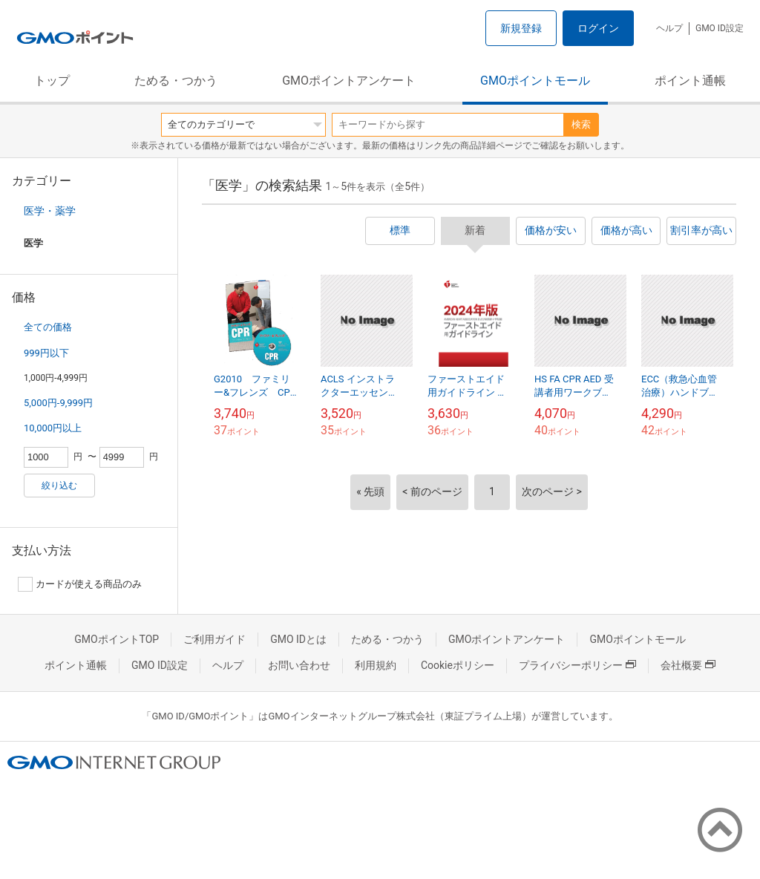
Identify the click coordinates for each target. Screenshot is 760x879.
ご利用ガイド (214, 639)
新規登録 (521, 28)
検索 (581, 124)
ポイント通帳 (690, 80)
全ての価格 (48, 327)
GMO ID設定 (719, 28)
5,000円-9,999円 (58, 402)
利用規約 (375, 665)
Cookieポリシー (457, 665)
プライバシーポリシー (577, 665)
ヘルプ (669, 28)
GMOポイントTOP (116, 639)
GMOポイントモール (535, 80)
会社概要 (688, 665)
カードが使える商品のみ (80, 584)
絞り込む (59, 485)
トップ (52, 80)
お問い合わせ (299, 665)
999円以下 (46, 353)
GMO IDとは (298, 639)
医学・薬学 (50, 211)
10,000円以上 (53, 428)
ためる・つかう (175, 80)
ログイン (598, 28)
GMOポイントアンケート (349, 80)
